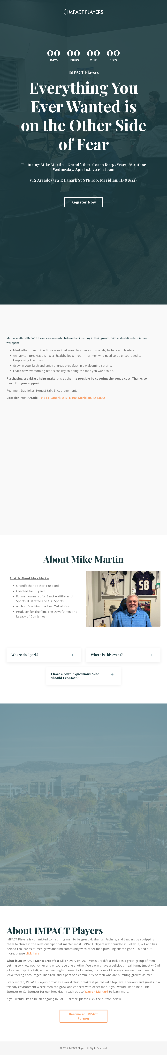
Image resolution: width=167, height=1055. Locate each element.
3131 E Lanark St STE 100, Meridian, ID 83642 (72, 398)
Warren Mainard (96, 992)
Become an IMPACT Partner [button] (83, 1016)
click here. (33, 954)
